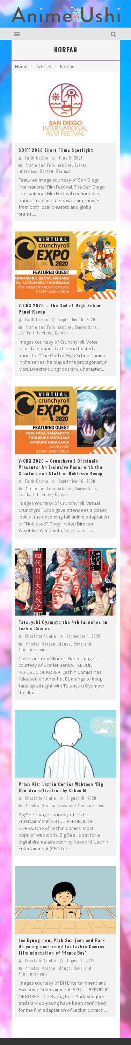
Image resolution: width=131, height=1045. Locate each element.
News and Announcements (82, 805)
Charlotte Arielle (40, 636)
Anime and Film (40, 165)
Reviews (63, 171)
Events (81, 165)
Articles (65, 165)
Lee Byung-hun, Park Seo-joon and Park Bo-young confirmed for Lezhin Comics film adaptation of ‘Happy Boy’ (62, 946)
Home (21, 66)
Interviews (28, 171)
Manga (64, 644)
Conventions (86, 327)
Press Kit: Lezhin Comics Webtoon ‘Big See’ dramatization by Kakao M (61, 787)
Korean (46, 171)
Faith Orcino (36, 158)
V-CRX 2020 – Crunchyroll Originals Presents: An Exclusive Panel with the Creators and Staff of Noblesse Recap (60, 467)
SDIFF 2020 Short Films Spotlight (56, 150)
